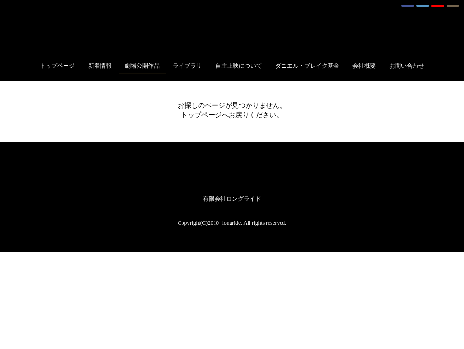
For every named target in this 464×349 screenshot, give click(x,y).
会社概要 (364, 66)
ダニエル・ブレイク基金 (307, 66)
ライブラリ (187, 66)
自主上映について (238, 66)
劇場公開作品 (142, 66)
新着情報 (100, 66)
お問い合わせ (406, 66)
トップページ (57, 66)
